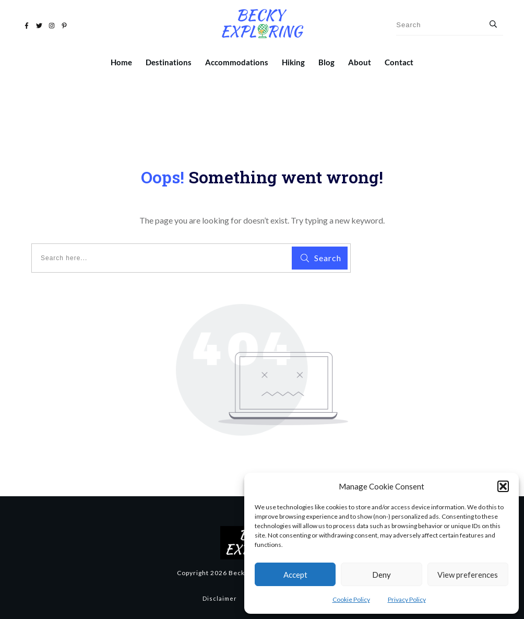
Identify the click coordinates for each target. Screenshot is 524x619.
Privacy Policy (407, 599)
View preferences (467, 574)
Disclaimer (220, 598)
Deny (381, 574)
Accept (295, 574)
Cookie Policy (351, 599)
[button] (503, 486)
